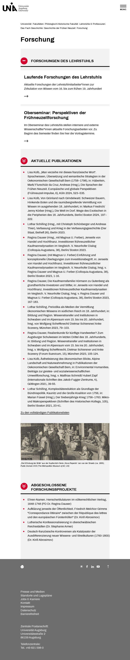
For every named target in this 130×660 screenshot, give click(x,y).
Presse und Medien (33, 591)
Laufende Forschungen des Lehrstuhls (63, 77)
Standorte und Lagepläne (36, 595)
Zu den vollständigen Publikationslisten (45, 412)
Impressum (27, 606)
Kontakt (25, 602)
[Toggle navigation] (123, 7)
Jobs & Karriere (30, 599)
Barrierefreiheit (30, 613)
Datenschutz (28, 610)
